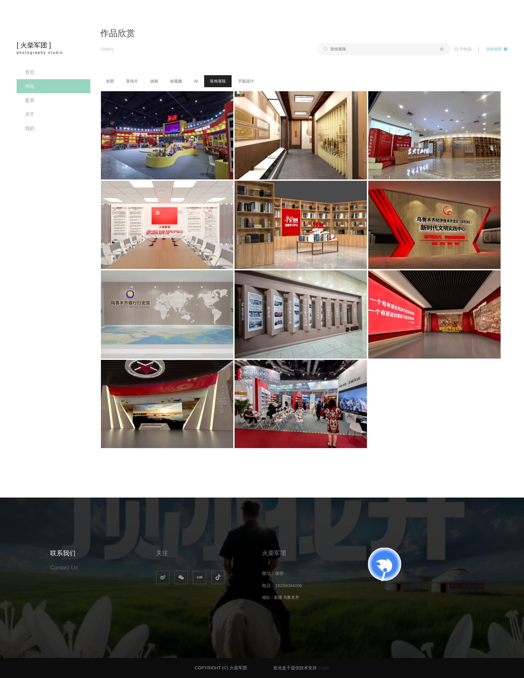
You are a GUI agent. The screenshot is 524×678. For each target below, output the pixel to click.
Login (323, 667)
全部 (110, 81)
